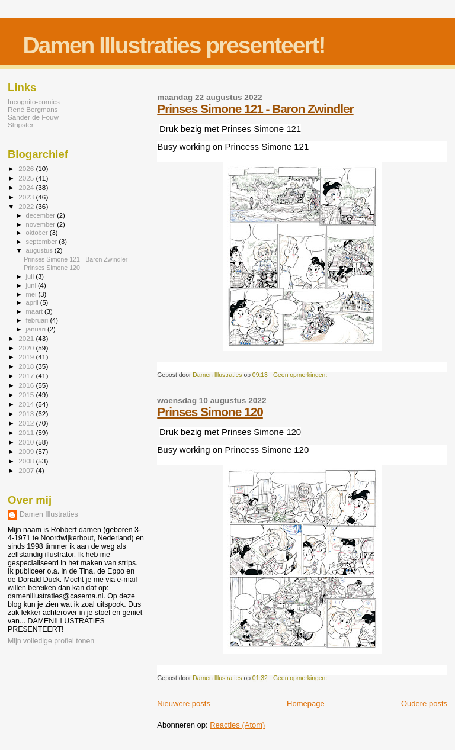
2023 (27, 197)
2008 (27, 461)
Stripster (21, 124)
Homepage (306, 703)
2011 (27, 432)
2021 (27, 338)
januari (37, 329)
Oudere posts (424, 703)
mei (32, 294)
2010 (27, 442)
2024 (27, 187)
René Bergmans (33, 109)
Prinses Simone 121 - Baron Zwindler (255, 108)
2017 (27, 375)
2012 (27, 423)
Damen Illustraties (49, 514)
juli (31, 276)
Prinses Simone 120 (210, 412)
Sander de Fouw (33, 117)
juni (32, 285)
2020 (27, 348)
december (41, 215)
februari (38, 320)
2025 (27, 178)
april (33, 302)
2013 (27, 413)
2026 (27, 168)
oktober (38, 232)
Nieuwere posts (183, 703)
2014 (27, 404)
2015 (27, 394)
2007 (27, 470)
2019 (27, 356)
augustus (40, 250)
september (42, 241)
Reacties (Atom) (237, 724)
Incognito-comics (34, 101)
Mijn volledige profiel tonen (51, 641)
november (41, 224)
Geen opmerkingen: (301, 375)
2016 (27, 385)
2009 (27, 451)
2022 (27, 206)
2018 (27, 366)
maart (35, 311)
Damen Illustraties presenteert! (174, 45)
